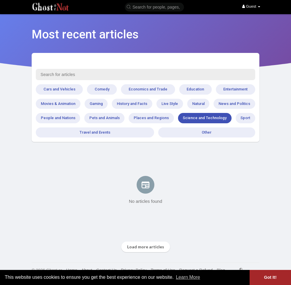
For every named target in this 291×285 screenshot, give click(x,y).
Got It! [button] (270, 277)
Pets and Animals (104, 118)
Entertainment (235, 89)
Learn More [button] (188, 277)
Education (195, 89)
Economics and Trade (148, 89)
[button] (154, 7)
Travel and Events (95, 132)
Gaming (96, 103)
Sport (245, 118)
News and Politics (234, 103)
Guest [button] (251, 6)
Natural (198, 103)
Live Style (169, 103)
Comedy (102, 89)
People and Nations (58, 118)
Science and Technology (205, 118)
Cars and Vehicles (59, 89)
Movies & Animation (58, 103)
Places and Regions (151, 118)
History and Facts (132, 103)
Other (206, 132)
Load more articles (145, 246)
